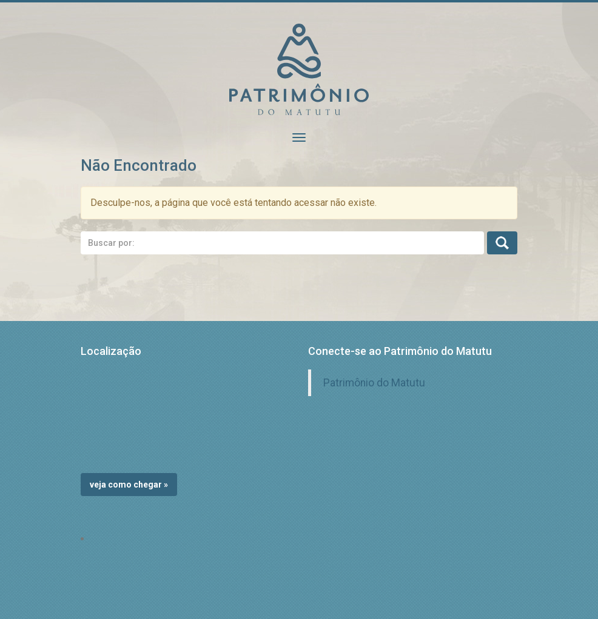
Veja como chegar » (129, 484)
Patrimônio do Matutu (374, 383)
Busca (502, 242)
